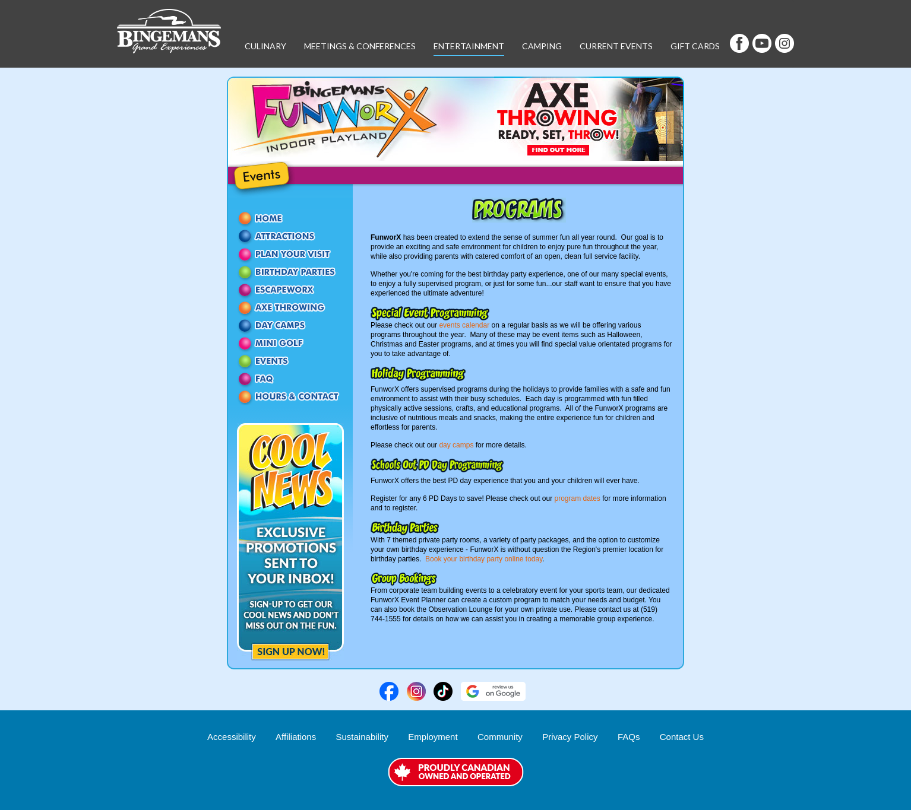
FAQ (290, 378)
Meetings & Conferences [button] (360, 46)
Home (290, 218)
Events (290, 361)
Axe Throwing (290, 307)
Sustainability (362, 737)
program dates (577, 498)
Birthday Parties (290, 272)
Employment (432, 737)
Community (500, 737)
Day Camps (290, 325)
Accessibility (231, 737)
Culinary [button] (265, 46)
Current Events (616, 46)
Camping (542, 46)
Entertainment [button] (469, 46)
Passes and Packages (290, 254)
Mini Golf (290, 343)
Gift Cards (695, 46)
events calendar (464, 325)
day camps (456, 445)
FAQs (629, 737)
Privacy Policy (569, 737)
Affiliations (296, 737)
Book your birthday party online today (483, 559)
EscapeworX (290, 289)
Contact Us (290, 396)
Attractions (290, 236)
